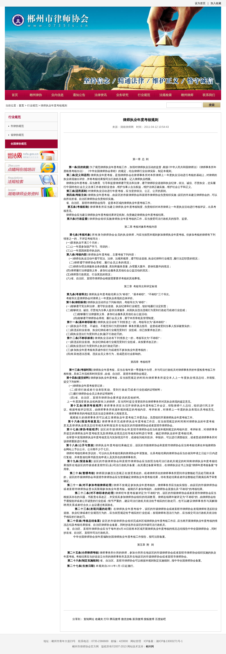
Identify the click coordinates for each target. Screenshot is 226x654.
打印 (106, 619)
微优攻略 (126, 619)
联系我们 (209, 95)
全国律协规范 (18, 143)
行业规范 (144, 95)
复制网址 (89, 619)
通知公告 (79, 95)
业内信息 (57, 95)
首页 (15, 95)
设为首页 (200, 3)
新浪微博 (137, 619)
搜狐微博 (149, 619)
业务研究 (122, 95)
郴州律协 (36, 95)
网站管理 (135, 641)
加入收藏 (216, 3)
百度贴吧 (160, 619)
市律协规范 (17, 126)
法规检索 (165, 95)
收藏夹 (99, 619)
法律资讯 (100, 95)
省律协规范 (17, 134)
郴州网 (150, 646)
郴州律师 (187, 95)
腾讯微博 (115, 619)
